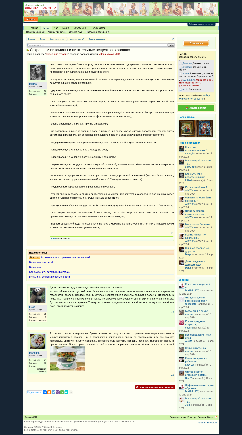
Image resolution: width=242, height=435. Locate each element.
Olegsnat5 (190, 303)
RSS (216, 417)
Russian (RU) (31, 417)
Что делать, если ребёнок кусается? (196, 299)
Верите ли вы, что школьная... (195, 236)
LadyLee (189, 364)
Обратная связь (178, 417)
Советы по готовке (57, 54)
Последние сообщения (97, 32)
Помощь (191, 417)
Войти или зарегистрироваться (201, 24)
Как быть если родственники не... (196, 176)
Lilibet (188, 180)
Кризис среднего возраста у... (195, 323)
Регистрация (196, 43)
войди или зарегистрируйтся (194, 97)
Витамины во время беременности (49, 276)
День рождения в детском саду (195, 263)
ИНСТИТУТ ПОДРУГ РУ (40, 7)
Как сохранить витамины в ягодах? (49, 272)
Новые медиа (187, 117)
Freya (53, 238)
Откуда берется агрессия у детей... (196, 373)
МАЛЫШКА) (192, 290)
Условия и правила (207, 422)
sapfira (189, 327)
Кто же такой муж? (196, 187)
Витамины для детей (41, 262)
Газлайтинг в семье (196, 311)
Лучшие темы (76, 32)
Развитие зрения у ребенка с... (196, 360)
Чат (56, 28)
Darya (188, 254)
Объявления (80, 28)
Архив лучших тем (57, 32)
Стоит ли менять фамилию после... (195, 213)
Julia (187, 404)
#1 (172, 233)
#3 (172, 375)
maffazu (189, 314)
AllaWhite (190, 190)
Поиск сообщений (35, 32)
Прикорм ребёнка (195, 348)
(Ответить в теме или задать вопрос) (155, 387)
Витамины (35, 267)
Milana (102, 54)
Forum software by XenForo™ (51, 430)
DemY (188, 378)
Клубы (46, 28)
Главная (34, 28)
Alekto (188, 340)
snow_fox (190, 153)
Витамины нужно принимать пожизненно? (65, 257)
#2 (172, 311)
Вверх (210, 417)
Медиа (65, 28)
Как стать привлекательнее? (196, 149)
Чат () (183, 54)
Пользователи (98, 28)
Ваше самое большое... (198, 224)
